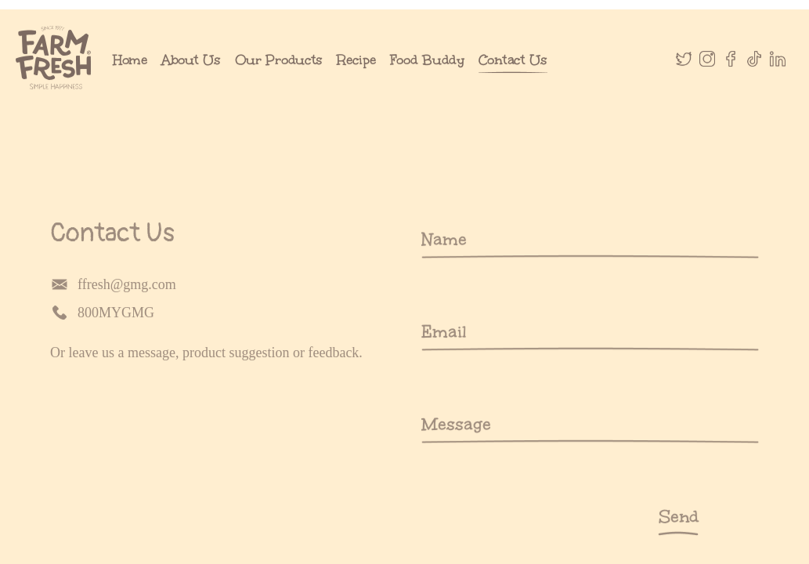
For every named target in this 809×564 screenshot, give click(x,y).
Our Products (279, 76)
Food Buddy (427, 76)
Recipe (356, 76)
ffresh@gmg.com (94, 301)
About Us (191, 76)
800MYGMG (83, 329)
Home (130, 76)
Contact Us (513, 76)
